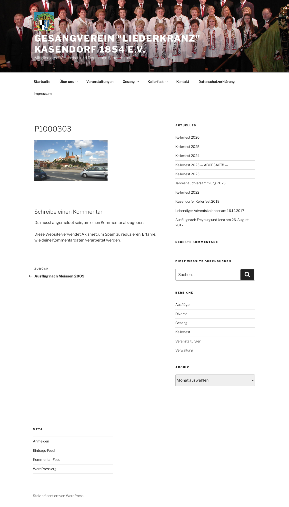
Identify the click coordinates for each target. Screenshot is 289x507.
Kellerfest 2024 (187, 156)
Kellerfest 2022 (187, 192)
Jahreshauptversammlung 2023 (200, 183)
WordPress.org (44, 469)
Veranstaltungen (99, 81)
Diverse (181, 314)
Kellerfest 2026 (187, 137)
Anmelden (41, 441)
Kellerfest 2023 (187, 174)
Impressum (43, 93)
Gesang (131, 81)
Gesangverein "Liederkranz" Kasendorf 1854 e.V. (117, 44)
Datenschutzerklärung (217, 81)
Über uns (69, 81)
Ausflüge (182, 304)
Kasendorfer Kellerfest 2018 (197, 201)
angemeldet (63, 222)
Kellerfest (158, 81)
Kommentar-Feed (46, 459)
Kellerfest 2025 (187, 146)
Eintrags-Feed (44, 450)
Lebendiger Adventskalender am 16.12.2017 (209, 211)
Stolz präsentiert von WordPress (58, 496)
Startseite (42, 81)
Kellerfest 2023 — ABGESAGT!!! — (201, 165)
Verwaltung (184, 350)
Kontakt (182, 81)
